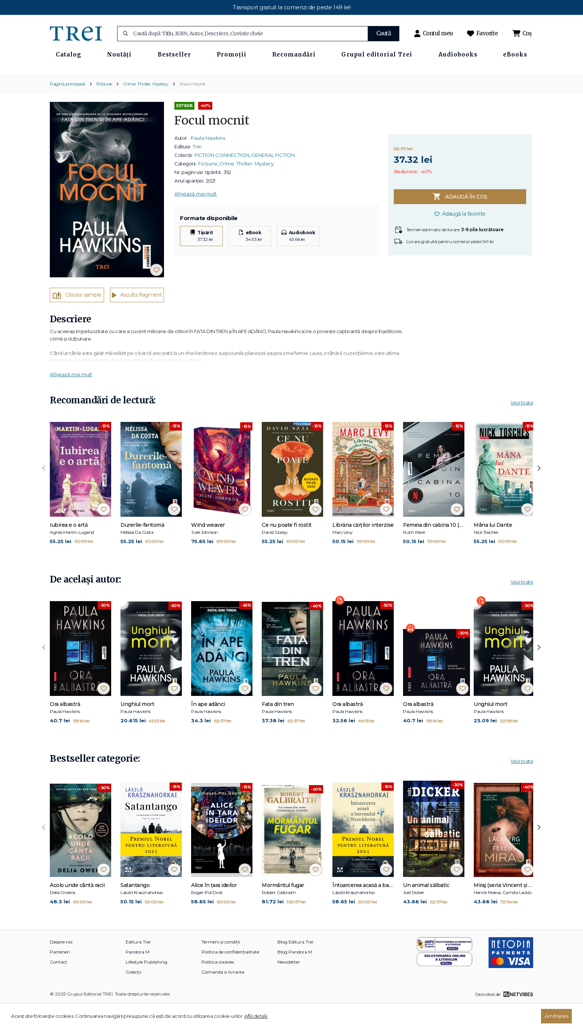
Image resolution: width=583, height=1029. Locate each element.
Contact (58, 986)
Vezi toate (521, 427)
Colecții (133, 996)
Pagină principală (67, 108)
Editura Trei (138, 966)
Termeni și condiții (221, 966)
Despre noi (61, 966)
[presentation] (44, 493)
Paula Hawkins (208, 162)
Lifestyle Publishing (146, 986)
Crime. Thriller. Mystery (145, 108)
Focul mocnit (193, 108)
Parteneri (60, 976)
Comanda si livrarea (223, 996)
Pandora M (137, 976)
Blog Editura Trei (295, 966)
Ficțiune (104, 108)
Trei (197, 171)
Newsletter (288, 986)
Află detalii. (256, 1016)
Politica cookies (218, 986)
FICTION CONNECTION (221, 180)
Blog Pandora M (294, 976)
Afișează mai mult (195, 218)
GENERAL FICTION (273, 180)
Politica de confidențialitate (230, 976)
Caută (383, 33)
